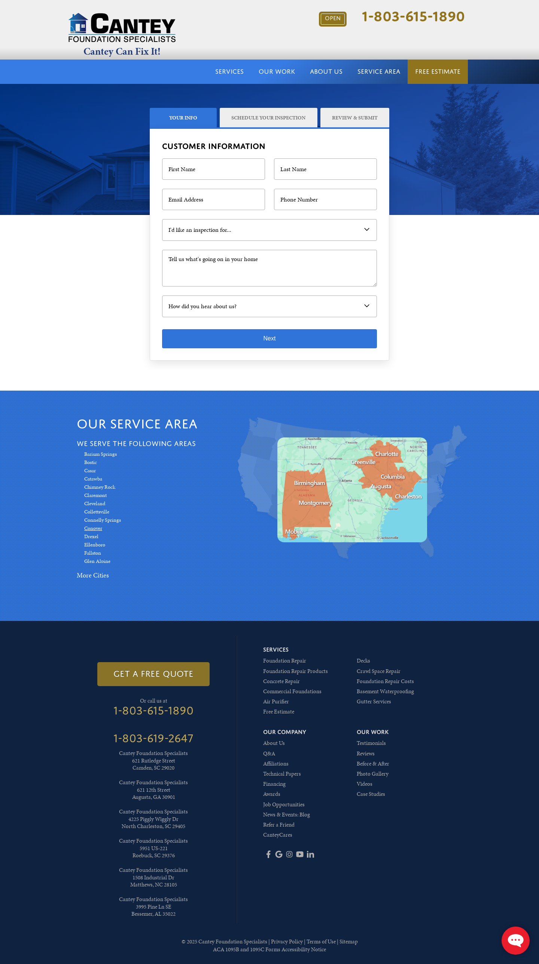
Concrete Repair (281, 681)
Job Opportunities (284, 804)
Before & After (373, 763)
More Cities (93, 575)
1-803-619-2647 (153, 738)
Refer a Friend (279, 824)
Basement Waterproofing (385, 691)
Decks (363, 660)
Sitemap (348, 941)
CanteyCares (277, 835)
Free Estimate (437, 71)
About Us (326, 71)
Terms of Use (321, 941)
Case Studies (371, 794)
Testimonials (371, 743)
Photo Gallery (373, 773)
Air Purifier (276, 701)
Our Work (277, 71)
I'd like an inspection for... (199, 229)
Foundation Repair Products (295, 671)
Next (270, 338)
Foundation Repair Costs (385, 681)
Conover (93, 528)
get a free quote (153, 674)
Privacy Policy (287, 941)
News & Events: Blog (286, 814)
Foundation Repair (284, 660)
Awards (271, 794)
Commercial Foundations (292, 691)
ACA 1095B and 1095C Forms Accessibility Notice (269, 949)
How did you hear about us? (202, 306)
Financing (274, 784)
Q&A (269, 753)
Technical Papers (282, 773)
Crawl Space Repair (379, 671)
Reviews (366, 753)
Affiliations (276, 763)
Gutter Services (374, 701)
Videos (364, 784)
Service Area (378, 71)
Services (229, 71)
